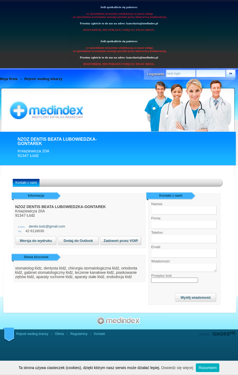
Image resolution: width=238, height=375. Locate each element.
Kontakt (99, 334)
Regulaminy (78, 334)
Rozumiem (208, 368)
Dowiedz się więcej (177, 368)
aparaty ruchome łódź (54, 277)
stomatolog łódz (28, 268)
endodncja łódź (119, 277)
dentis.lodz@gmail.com (47, 226)
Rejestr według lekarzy (43, 79)
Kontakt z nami (26, 183)
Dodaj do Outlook (78, 241)
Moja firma (9, 79)
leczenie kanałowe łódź (94, 272)
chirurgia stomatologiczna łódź (93, 268)
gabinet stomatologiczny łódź (48, 272)
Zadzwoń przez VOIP (121, 241)
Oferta (59, 334)
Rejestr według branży (32, 334)
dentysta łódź (55, 268)
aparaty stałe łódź (89, 277)
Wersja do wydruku (36, 241)
